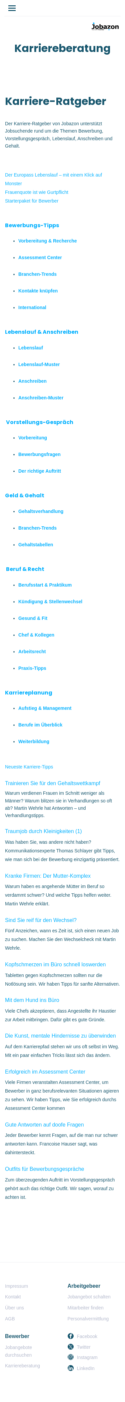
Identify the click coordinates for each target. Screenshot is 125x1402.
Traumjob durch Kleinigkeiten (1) (43, 831)
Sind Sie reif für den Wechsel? (41, 920)
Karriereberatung (22, 1365)
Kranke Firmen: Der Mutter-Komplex (48, 876)
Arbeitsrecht (32, 651)
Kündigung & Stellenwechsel (50, 601)
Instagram (87, 1357)
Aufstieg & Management (44, 708)
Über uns (14, 1307)
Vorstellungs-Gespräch (39, 422)
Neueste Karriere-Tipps (29, 766)
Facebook (87, 1336)
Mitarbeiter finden (86, 1307)
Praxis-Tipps (32, 668)
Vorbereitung (32, 437)
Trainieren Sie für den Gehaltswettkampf (52, 783)
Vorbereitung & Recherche (47, 240)
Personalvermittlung (88, 1318)
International (32, 307)
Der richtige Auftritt (39, 471)
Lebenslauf (30, 347)
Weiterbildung (33, 741)
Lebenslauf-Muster (39, 364)
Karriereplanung (28, 693)
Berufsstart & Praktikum (45, 585)
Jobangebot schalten (89, 1296)
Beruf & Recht (25, 569)
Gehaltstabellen (35, 544)
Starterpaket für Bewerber (31, 201)
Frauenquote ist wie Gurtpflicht (36, 192)
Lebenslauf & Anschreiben (41, 332)
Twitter (84, 1347)
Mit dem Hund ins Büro (32, 1000)
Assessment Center (40, 257)
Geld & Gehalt (24, 495)
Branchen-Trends (37, 274)
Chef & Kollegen (36, 635)
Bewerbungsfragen (39, 454)
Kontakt (13, 1296)
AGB (10, 1318)
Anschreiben (32, 381)
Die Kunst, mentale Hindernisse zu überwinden (60, 1036)
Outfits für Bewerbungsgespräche (44, 1169)
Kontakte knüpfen (38, 290)
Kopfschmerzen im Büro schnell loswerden (55, 964)
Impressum (16, 1286)
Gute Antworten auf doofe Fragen (44, 1125)
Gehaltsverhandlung (40, 511)
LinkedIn (86, 1368)
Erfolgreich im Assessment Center (45, 1072)
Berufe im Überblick (40, 724)
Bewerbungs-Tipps (32, 225)
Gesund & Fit (32, 618)
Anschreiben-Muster (40, 397)
